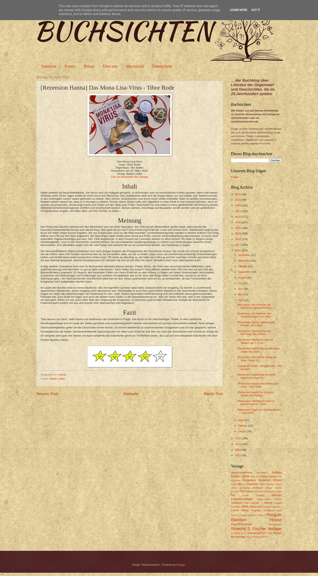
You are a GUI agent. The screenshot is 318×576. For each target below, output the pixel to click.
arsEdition (262, 472)
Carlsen (273, 476)
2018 (238, 239)
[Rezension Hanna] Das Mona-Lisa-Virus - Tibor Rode (258, 385)
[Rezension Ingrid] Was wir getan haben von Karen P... (256, 376)
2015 (238, 438)
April (241, 300)
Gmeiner (258, 491)
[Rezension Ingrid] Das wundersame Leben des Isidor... (258, 350)
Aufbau (277, 472)
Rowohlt (238, 528)
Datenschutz (162, 66)
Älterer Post (213, 394)
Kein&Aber (236, 507)
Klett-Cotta (255, 506)
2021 (238, 222)
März (241, 420)
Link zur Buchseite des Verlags (129, 176)
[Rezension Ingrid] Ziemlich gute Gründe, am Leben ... (256, 324)
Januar (242, 431)
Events (69, 66)
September (245, 271)
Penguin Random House (256, 517)
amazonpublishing (241, 472)
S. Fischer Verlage (264, 528)
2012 (238, 455)
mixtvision (252, 515)
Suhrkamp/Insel (256, 533)
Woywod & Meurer (260, 537)
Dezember (244, 255)
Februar (243, 425)
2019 (238, 233)
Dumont (252, 484)
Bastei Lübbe (57, 378)
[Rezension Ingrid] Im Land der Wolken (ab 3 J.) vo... (255, 341)
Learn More (238, 10)
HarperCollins (264, 499)
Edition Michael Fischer (270, 484)
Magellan (256, 510)
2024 (238, 205)
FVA (242, 491)
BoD (253, 476)
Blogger (180, 564)
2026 (238, 194)
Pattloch (261, 515)
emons (278, 488)
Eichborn (257, 487)
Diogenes (249, 480)
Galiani (249, 491)
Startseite (48, 66)
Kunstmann (276, 507)
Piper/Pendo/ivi (241, 524)
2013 (238, 449)
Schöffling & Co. (239, 533)
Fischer (235, 491)
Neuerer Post (47, 394)
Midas (243, 515)
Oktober (243, 266)
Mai (240, 294)
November (244, 260)
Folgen (235, 177)
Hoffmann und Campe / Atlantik (251, 502)
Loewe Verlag (240, 510)
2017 (238, 244)
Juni (241, 288)
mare (279, 510)
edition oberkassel (240, 488)
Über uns (110, 66)
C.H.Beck (261, 476)
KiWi (245, 506)
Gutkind (260, 495)
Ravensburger (275, 524)
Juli (240, 283)
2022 (238, 216)
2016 (238, 250)
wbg (248, 537)
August (242, 277)
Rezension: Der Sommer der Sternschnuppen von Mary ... (255, 306)
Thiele (269, 533)
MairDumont (269, 510)
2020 (238, 228)
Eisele (268, 488)
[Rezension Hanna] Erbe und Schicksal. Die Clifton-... (254, 332)
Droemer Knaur (270, 480)
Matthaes (235, 515)
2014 (238, 444)
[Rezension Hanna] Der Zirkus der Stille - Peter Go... (257, 359)
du (244, 484)
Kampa (278, 503)
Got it (255, 10)
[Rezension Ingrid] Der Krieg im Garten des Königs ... (255, 394)
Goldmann (269, 491)
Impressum (135, 66)
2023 (238, 211)
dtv (239, 484)
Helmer (278, 499)
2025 (238, 199)
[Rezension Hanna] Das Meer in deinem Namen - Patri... (256, 403)
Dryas (233, 484)
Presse (89, 66)
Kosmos (266, 507)
